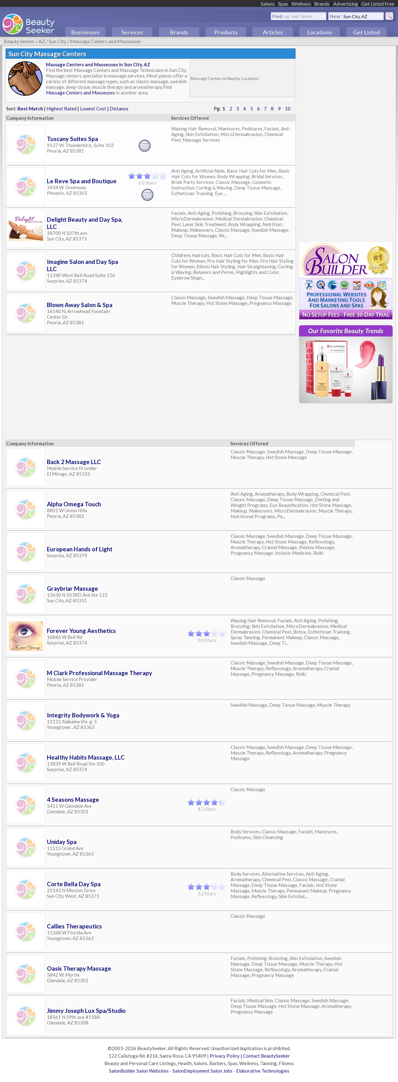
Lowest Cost (93, 108)
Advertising (345, 4)
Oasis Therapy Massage (79, 968)
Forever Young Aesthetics (81, 630)
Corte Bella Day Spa (74, 883)
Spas (283, 4)
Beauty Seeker (19, 41)
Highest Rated (62, 108)
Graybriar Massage (72, 588)
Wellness (301, 4)
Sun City (57, 41)
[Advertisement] (119, 420)
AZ (41, 41)
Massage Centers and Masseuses (105, 41)
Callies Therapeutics (74, 926)
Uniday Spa (62, 841)
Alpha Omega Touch (74, 504)
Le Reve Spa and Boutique (82, 181)
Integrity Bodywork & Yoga (83, 715)
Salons (268, 4)
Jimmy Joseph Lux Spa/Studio (86, 1010)
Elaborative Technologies (262, 1071)
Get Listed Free (377, 4)
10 (288, 108)
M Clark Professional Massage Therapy (99, 672)
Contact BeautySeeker (266, 1056)
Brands (322, 4)
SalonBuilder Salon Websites (139, 1071)
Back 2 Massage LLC (74, 461)
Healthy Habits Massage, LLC (86, 757)
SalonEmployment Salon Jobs (202, 1071)
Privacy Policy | (226, 1056)
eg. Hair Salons (298, 15)
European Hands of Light (79, 549)
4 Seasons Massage (73, 799)
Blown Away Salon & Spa (79, 304)
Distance (119, 108)
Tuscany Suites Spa (72, 138)
